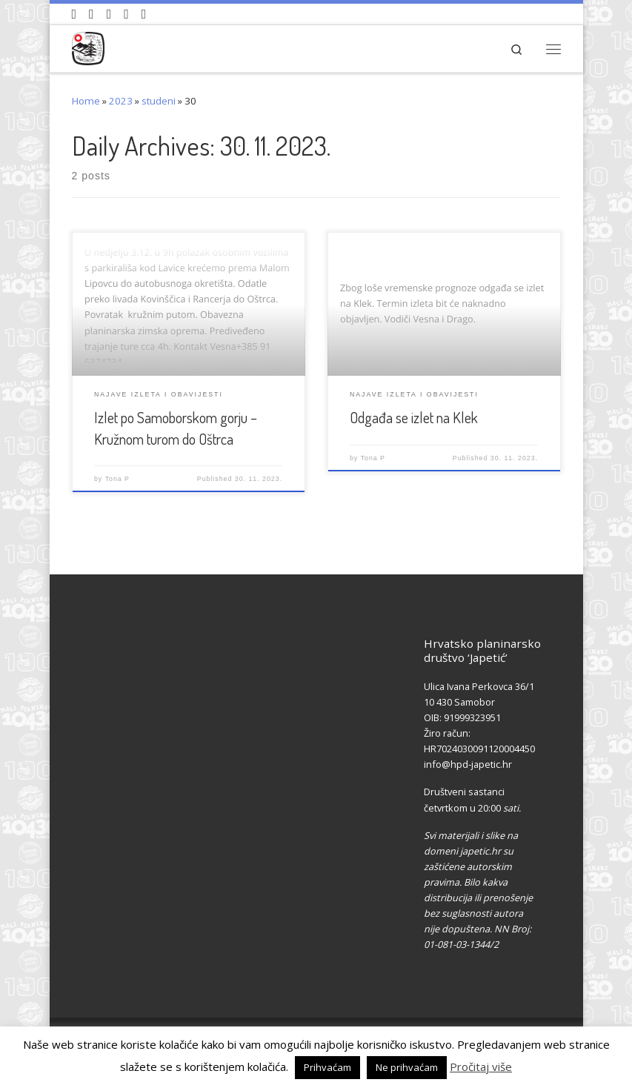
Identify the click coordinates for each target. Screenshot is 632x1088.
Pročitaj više (481, 1066)
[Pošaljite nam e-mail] (144, 14)
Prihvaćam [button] (327, 1067)
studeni (159, 100)
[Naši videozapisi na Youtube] (74, 14)
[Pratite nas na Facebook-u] (91, 14)
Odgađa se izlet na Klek (414, 417)
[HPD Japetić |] (88, 46)
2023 (121, 100)
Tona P (117, 478)
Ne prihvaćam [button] (407, 1067)
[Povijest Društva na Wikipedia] (126, 14)
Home (86, 100)
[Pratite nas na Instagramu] (109, 14)
